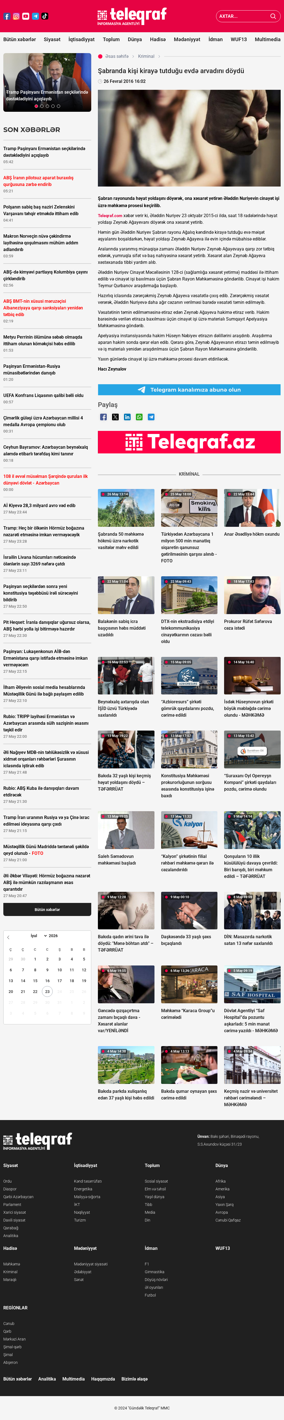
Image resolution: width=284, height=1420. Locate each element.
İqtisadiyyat (82, 39)
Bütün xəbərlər (19, 39)
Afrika (220, 1181)
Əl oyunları (154, 1287)
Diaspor (10, 1189)
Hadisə (158, 39)
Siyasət (52, 39)
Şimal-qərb (12, 1347)
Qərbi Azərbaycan (18, 1197)
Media (150, 1212)
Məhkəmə (11, 1264)
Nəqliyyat (82, 1212)
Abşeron (10, 1362)
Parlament (12, 1204)
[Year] (57, 936)
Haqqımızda (103, 1379)
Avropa (221, 1212)
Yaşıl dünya (154, 1197)
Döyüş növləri (156, 1279)
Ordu (7, 1181)
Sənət (79, 1279)
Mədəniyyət (187, 39)
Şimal (8, 1354)
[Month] (38, 935)
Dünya (135, 39)
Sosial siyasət (156, 1181)
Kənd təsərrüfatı (88, 1181)
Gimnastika (154, 1272)
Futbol (150, 1295)
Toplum (111, 39)
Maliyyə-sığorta (87, 1197)
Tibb (148, 1204)
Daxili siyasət (14, 1220)
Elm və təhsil (155, 1189)
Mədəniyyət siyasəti (91, 1264)
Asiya (220, 1197)
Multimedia (268, 39)
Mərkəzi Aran (14, 1339)
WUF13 (239, 39)
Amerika (222, 1189)
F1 (147, 1264)
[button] (36, 106)
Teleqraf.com (110, 215)
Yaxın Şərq (224, 1204)
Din (147, 1220)
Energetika (83, 1189)
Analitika (10, 1235)
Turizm (80, 1220)
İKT (77, 1204)
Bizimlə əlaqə (134, 1379)
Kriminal (10, 1272)
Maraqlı (9, 1279)
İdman (216, 39)
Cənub (8, 1323)
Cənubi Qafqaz (228, 1220)
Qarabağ (10, 1228)
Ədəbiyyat (83, 1272)
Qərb (7, 1331)
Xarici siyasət (14, 1212)
